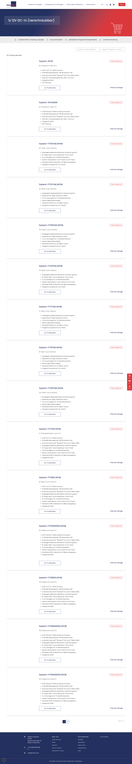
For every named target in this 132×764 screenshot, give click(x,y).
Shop (122, 4)
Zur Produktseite (50, 88)
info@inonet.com (33, 753)
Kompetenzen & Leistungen (55, 4)
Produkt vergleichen (116, 61)
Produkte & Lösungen (35, 4)
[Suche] (107, 4)
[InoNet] (11, 4)
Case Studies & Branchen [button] (75, 4)
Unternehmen (91, 4)
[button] (4, 760)
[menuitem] (107, 4)
